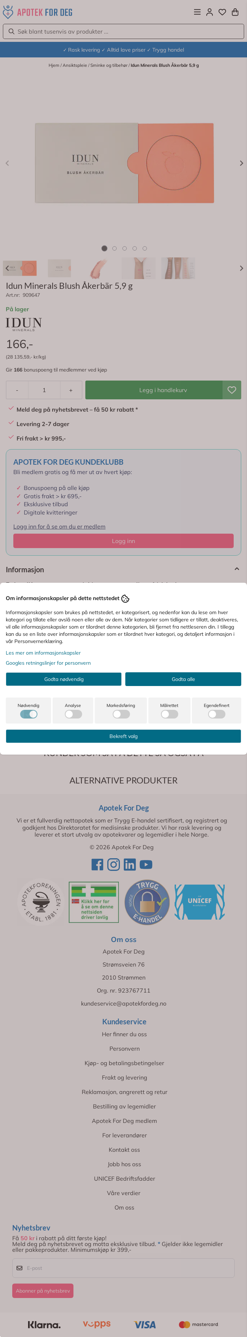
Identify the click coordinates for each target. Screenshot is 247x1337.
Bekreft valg (123, 736)
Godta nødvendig (64, 679)
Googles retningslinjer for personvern (48, 663)
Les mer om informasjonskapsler (43, 653)
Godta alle (183, 679)
